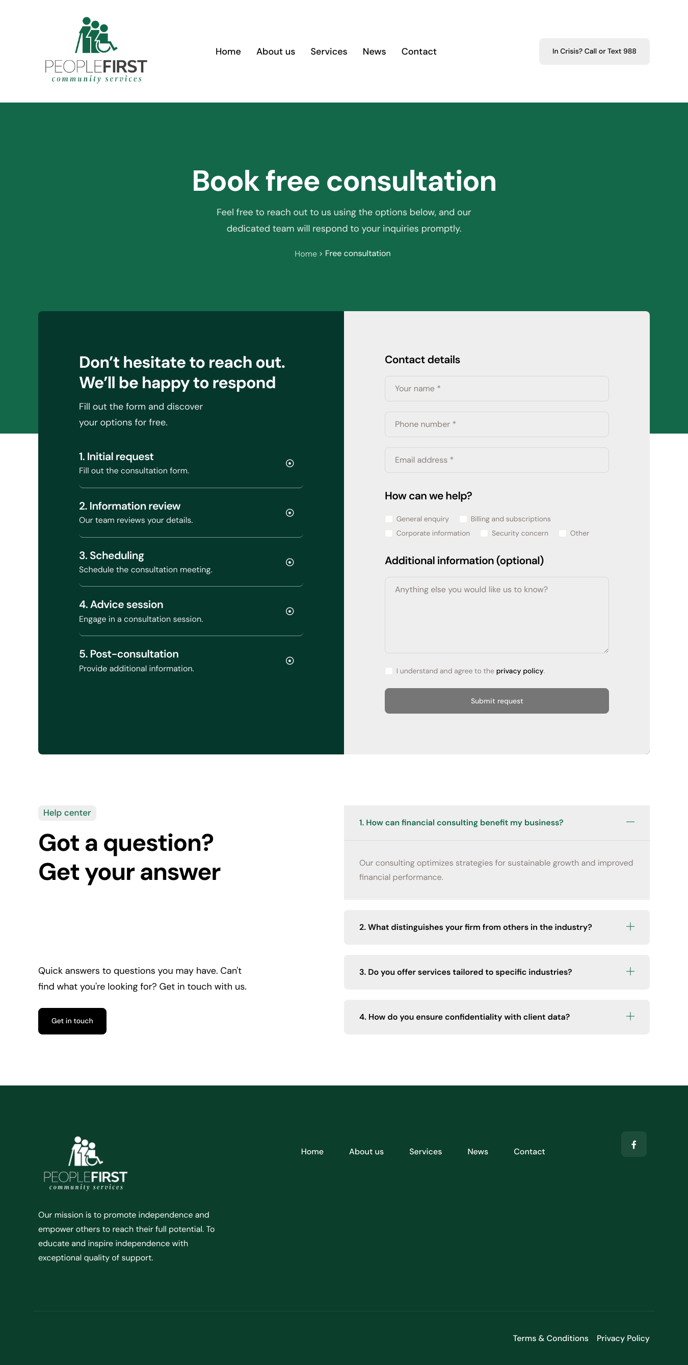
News (374, 51)
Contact (419, 51)
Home (228, 51)
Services (329, 51)
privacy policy (520, 671)
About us (276, 51)
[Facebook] (634, 1144)
